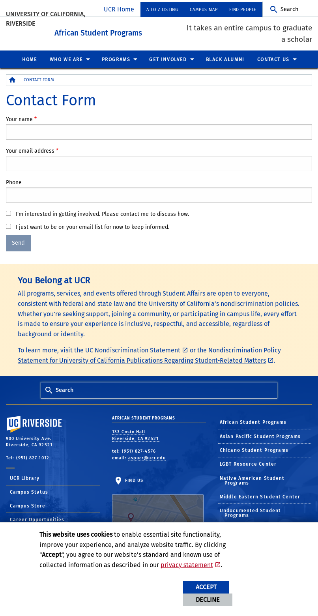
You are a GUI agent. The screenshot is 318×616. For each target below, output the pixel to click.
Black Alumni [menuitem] (225, 58)
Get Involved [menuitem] (168, 58)
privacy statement (187, 565)
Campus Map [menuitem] (203, 9)
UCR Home (119, 9)
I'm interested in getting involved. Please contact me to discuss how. (102, 213)
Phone (14, 181)
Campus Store (27, 505)
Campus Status (29, 491)
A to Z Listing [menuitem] (162, 9)
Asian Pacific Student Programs (260, 435)
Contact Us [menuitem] (273, 58)
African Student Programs (126, 31)
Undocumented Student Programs (250, 512)
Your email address (30, 149)
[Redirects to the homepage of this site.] (12, 79)
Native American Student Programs (252, 479)
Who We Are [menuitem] (66, 58)
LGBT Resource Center (248, 463)
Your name (19, 118)
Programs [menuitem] (116, 58)
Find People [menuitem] (242, 9)
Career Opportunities (37, 519)
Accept (206, 587)
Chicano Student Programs (254, 449)
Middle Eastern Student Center (260, 495)
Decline (208, 599)
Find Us (158, 501)
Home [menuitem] (29, 58)
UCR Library (24, 477)
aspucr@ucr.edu (147, 456)
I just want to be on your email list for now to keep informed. (92, 226)
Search (289, 9)
